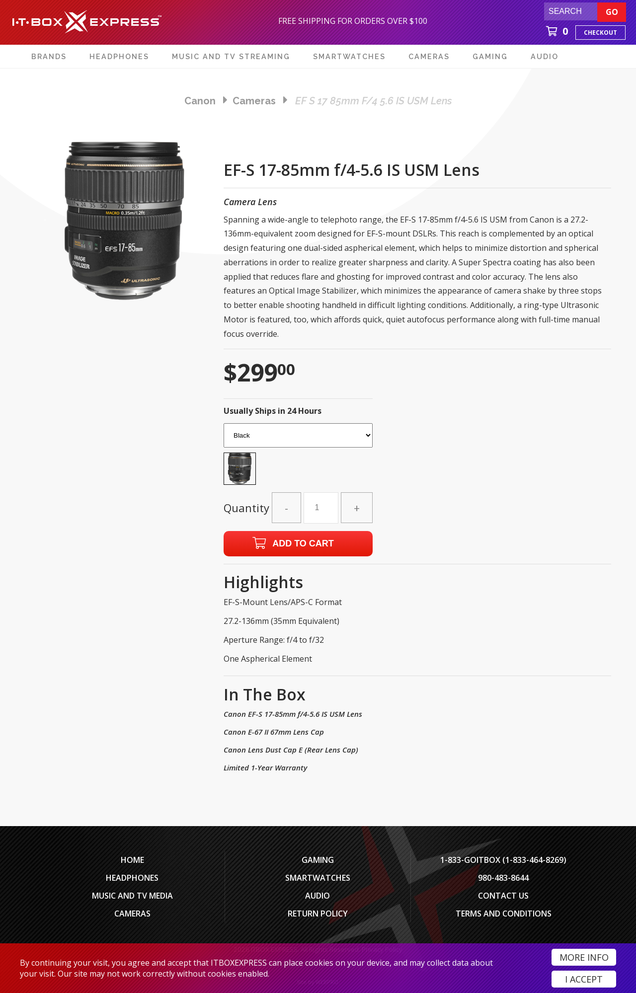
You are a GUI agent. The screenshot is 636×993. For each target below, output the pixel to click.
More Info (584, 957)
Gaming (318, 859)
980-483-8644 (503, 877)
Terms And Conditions (504, 913)
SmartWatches (317, 877)
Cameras (132, 913)
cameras (254, 101)
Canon (200, 101)
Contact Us (503, 895)
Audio (317, 895)
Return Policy (318, 913)
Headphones (132, 877)
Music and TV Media (132, 895)
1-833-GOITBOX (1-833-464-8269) (503, 859)
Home (132, 859)
